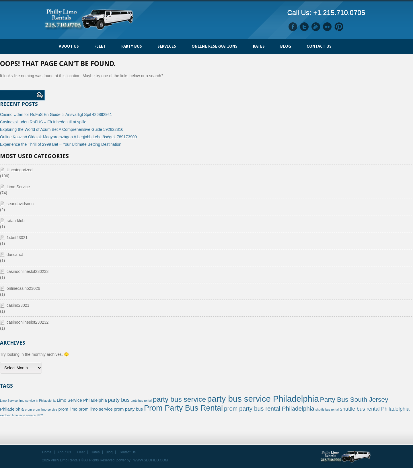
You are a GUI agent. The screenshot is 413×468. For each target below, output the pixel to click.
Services (166, 46)
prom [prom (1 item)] (28, 409)
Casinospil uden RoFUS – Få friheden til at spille (43, 122)
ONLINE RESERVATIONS (214, 46)
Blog (285, 46)
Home (46, 43)
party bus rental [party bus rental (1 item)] (140, 400)
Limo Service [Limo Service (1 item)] (9, 400)
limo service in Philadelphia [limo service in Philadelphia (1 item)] (37, 400)
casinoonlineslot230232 (27, 322)
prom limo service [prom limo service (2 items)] (96, 409)
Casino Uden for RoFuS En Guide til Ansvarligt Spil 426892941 (56, 114)
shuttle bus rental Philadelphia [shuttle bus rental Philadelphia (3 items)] (375, 409)
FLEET (100, 46)
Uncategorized (19, 170)
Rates (259, 46)
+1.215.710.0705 (339, 12)
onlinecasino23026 (23, 288)
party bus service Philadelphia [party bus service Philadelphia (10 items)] (263, 398)
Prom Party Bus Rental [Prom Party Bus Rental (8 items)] (183, 408)
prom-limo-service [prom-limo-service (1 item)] (45, 409)
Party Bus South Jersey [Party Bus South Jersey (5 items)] (354, 399)
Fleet (81, 452)
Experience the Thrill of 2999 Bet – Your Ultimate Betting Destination (60, 144)
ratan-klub (15, 220)
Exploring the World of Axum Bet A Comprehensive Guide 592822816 (61, 129)
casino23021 (18, 305)
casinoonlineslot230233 (27, 271)
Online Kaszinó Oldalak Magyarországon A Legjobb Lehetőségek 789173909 (68, 137)
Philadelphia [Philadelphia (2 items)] (12, 409)
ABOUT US (69, 46)
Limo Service (18, 187)
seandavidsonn (20, 203)
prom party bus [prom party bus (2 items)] (128, 409)
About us (64, 452)
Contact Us (319, 46)
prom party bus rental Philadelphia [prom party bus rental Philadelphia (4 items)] (269, 408)
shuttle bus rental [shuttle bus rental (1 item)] (327, 409)
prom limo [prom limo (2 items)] (67, 409)
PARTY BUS (131, 46)
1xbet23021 (17, 237)
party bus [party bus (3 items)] (119, 400)
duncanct (15, 254)
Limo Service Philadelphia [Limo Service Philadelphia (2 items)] (82, 400)
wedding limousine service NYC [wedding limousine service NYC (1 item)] (21, 415)
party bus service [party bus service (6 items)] (179, 399)
